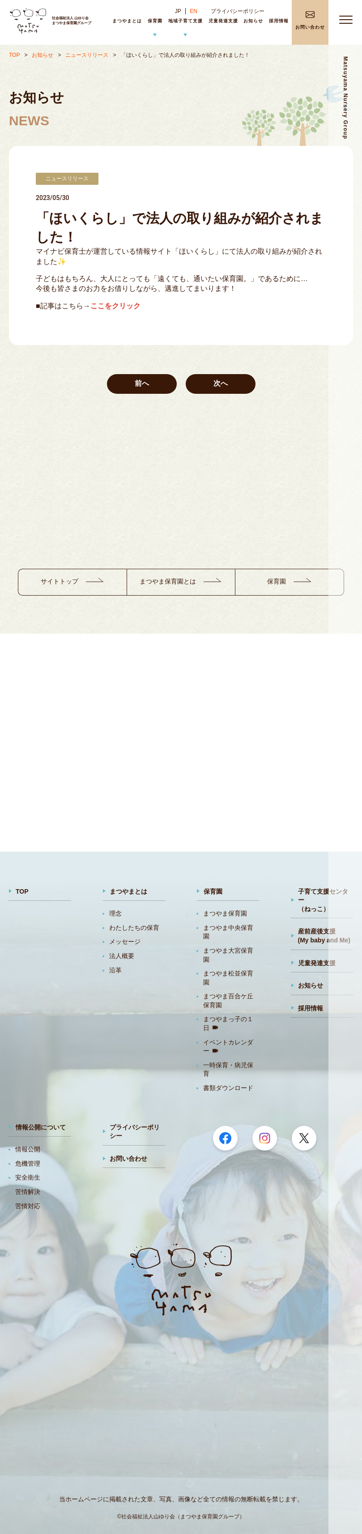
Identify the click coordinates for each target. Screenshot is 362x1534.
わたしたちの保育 (134, 927)
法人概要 (121, 955)
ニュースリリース (86, 55)
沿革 (115, 970)
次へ (220, 383)
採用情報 (310, 1008)
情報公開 (27, 1149)
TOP (14, 55)
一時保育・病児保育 (228, 1069)
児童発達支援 (317, 963)
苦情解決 (27, 1191)
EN (193, 11)
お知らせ (42, 55)
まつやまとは (128, 891)
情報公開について (41, 1127)
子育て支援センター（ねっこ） (323, 900)
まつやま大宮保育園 (228, 955)
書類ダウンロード (228, 1087)
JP (178, 11)
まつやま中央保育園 (228, 932)
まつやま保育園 (225, 913)
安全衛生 (27, 1177)
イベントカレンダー (228, 1047)
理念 (115, 913)
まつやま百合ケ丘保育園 (228, 1001)
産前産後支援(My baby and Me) (324, 936)
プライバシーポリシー (237, 11)
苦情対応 (27, 1206)
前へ (142, 383)
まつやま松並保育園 (228, 978)
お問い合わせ (128, 1158)
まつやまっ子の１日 (228, 1023)
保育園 (213, 891)
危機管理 (27, 1163)
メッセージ (125, 941)
